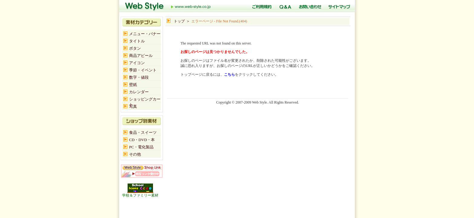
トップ (168, 6)
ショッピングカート (145, 99)
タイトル (137, 41)
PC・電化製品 (141, 147)
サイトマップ (338, 6)
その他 (135, 154)
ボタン (135, 48)
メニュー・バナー (145, 33)
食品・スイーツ (143, 132)
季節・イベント (143, 70)
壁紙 (133, 84)
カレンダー (139, 92)
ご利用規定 (260, 6)
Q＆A (284, 6)
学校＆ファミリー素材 (140, 193)
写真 (133, 106)
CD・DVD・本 (142, 139)
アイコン (137, 63)
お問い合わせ (309, 6)
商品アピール (141, 55)
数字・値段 (139, 77)
